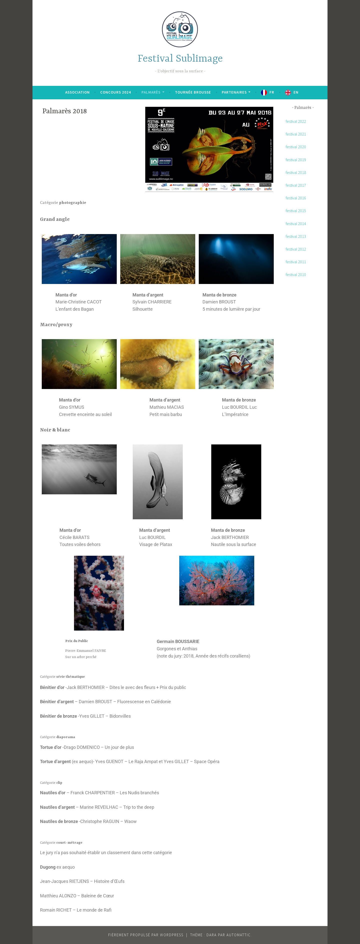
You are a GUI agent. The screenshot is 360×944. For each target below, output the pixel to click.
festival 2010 (296, 274)
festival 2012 (296, 249)
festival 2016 (296, 197)
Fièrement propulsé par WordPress (146, 935)
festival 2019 (296, 159)
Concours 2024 (115, 92)
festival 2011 (296, 261)
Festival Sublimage (180, 59)
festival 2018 (296, 172)
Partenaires (234, 92)
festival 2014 (296, 223)
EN (296, 92)
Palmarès (151, 92)
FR (272, 92)
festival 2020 (296, 146)
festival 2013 (296, 236)
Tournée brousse (193, 92)
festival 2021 (296, 134)
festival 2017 (296, 185)
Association (77, 92)
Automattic (238, 935)
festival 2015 (296, 210)
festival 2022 (296, 121)
